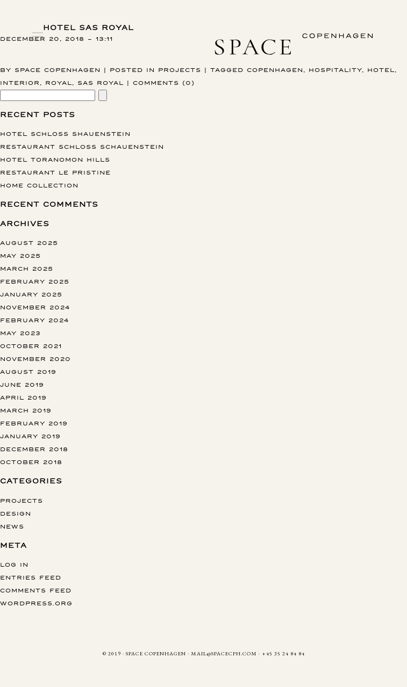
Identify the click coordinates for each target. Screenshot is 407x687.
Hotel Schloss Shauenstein (65, 133)
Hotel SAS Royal (88, 28)
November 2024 (35, 306)
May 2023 (20, 332)
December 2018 (34, 448)
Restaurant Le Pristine (55, 172)
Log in (14, 564)
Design (15, 513)
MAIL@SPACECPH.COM (224, 653)
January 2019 (30, 435)
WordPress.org (36, 602)
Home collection (39, 185)
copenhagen (275, 69)
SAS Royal (100, 82)
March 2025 (26, 268)
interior (20, 82)
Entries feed (30, 577)
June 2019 (22, 384)
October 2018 (31, 461)
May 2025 (20, 255)
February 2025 (34, 281)
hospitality (335, 69)
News (12, 526)
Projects (179, 69)
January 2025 (31, 294)
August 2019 (28, 371)
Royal (58, 82)
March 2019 (26, 410)
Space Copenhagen (58, 69)
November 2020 (35, 358)
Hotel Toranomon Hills (55, 159)
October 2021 (31, 345)
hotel (381, 69)
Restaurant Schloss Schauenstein (82, 146)
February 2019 (34, 423)
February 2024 (34, 319)
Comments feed (36, 590)
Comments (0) (164, 82)
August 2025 (29, 242)
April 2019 (23, 397)
